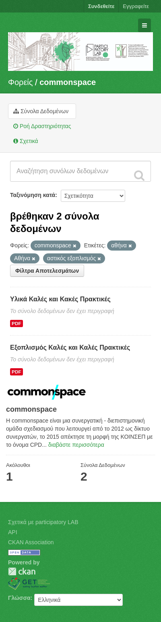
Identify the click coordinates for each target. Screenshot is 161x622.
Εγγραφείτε (136, 6)
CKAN (21, 571)
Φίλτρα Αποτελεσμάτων (47, 270)
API (12, 532)
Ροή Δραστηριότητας (42, 126)
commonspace (67, 82)
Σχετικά (25, 141)
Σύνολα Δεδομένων (40, 111)
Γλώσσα (19, 598)
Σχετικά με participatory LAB (43, 522)
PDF (16, 323)
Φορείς (20, 82)
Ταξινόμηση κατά (32, 195)
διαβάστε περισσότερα (76, 445)
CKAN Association (31, 542)
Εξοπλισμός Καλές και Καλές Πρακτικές (70, 347)
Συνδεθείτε (101, 6)
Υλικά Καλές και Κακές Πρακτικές (60, 299)
